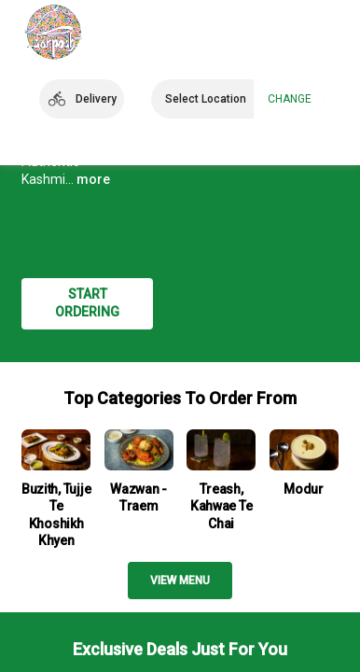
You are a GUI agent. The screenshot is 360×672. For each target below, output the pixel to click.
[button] (81, 99)
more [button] (93, 179)
